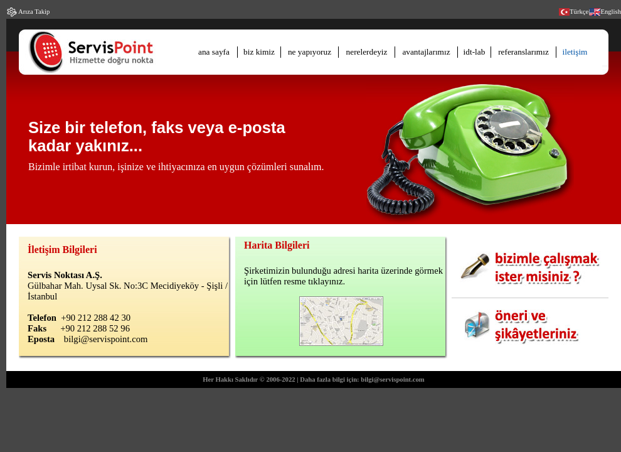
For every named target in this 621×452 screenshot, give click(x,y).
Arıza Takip (33, 11)
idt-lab (475, 51)
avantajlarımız (426, 51)
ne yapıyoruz (309, 51)
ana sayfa (214, 51)
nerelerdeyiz (367, 51)
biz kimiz (259, 51)
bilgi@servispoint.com (106, 339)
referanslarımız (523, 51)
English (610, 11)
